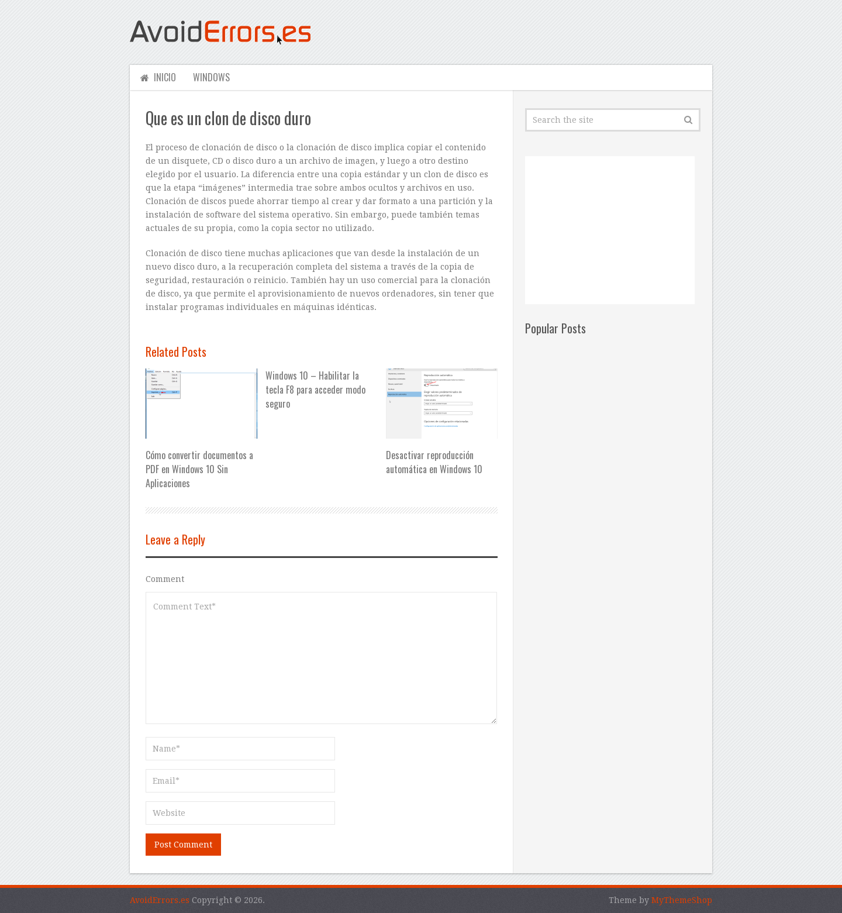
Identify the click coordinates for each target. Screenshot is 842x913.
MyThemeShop (681, 900)
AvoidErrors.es (159, 900)
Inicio (156, 77)
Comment (165, 579)
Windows (210, 77)
